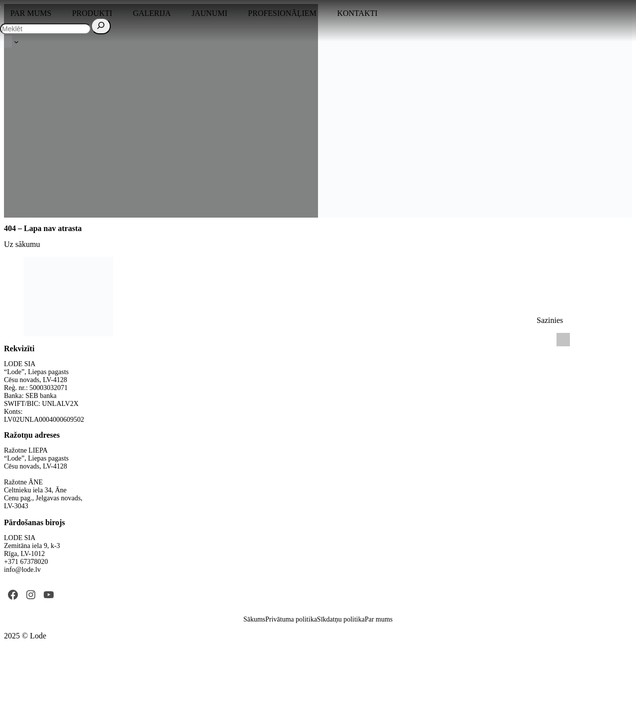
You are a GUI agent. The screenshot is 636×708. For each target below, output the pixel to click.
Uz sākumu (22, 244)
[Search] (101, 26)
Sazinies (550, 320)
